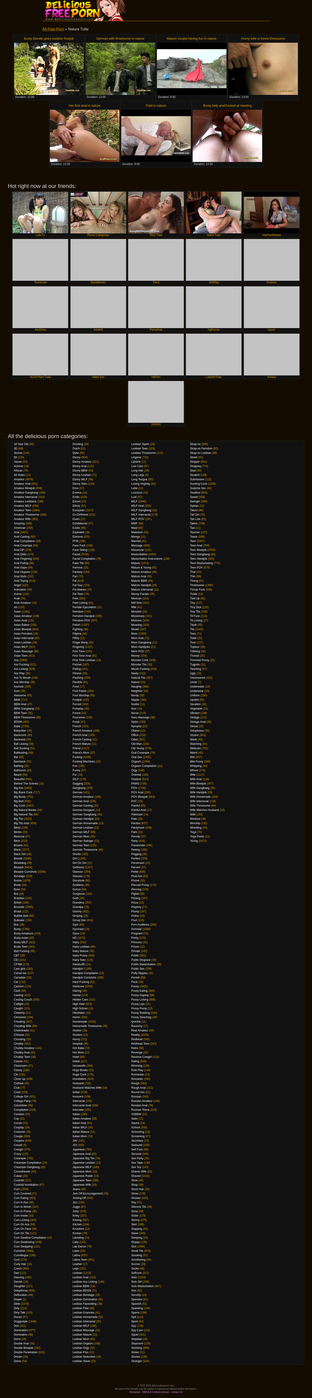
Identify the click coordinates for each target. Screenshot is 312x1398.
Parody (135, 836)
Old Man (136, 744)
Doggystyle (21, 1321)
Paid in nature (156, 105)
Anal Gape (20, 567)
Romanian (137, 1074)
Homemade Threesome (87, 1026)
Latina (76, 1255)
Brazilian (19, 898)
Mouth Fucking (140, 669)
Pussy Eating (139, 990)
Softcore (136, 1273)
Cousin (18, 1145)
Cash (17, 990)
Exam (76, 519)
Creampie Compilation (27, 1162)
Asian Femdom (23, 633)
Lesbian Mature (82, 1334)
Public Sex (137, 968)
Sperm (135, 1312)
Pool (134, 920)
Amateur (19, 479)
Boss (17, 889)
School (135, 1127)
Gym (75, 924)
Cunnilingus (21, 1255)
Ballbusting (21, 752)
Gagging (78, 783)
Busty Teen (21, 946)
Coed (17, 1092)
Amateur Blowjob (24, 488)
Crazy (17, 1154)
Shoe (134, 1180)
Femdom (78, 611)
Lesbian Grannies (83, 1312)
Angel (17, 585)
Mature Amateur (141, 572)
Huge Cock (79, 1074)
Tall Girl (194, 514)
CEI (16, 960)
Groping (78, 915)
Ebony (76, 457)
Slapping (136, 1228)
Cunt (17, 1259)
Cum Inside (21, 1215)
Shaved (136, 1176)
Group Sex (79, 920)
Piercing (136, 889)
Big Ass (18, 788)
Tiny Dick (195, 607)
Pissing (135, 898)
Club (17, 1087)
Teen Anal (196, 545)
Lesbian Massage (83, 1330)
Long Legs (137, 475)
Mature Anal (138, 576)
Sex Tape (137, 1162)
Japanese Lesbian (84, 1162)
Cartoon (19, 986)
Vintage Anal (198, 721)
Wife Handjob (198, 792)
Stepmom (137, 1343)
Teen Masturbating (201, 563)
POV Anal (137, 792)
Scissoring (137, 1131)
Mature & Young (141, 567)
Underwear (197, 691)
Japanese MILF (82, 1167)
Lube (134, 488)
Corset (18, 1123)
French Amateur (82, 730)
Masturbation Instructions (146, 558)
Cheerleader (21, 1030)
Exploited (78, 532)
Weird (193, 752)
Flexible (77, 682)
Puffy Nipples (139, 973)
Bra (16, 893)
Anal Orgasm (22, 572)
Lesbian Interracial (84, 1321)
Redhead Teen (140, 1043)
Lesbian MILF (81, 1325)
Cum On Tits (21, 1233)
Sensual (136, 1154)
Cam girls (20, 968)
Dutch (76, 448)
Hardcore (78, 986)
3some (18, 453)
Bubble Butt (21, 915)
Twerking (195, 669)
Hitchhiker (79, 1012)
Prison (135, 946)
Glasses (78, 876)
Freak (76, 721)
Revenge (136, 1052)
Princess (136, 942)
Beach (18, 774)
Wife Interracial (199, 801)
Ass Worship (21, 682)
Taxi (192, 527)
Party (134, 841)
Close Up (19, 1079)
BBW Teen (20, 713)
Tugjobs (195, 664)
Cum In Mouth (22, 1206)
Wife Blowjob (198, 783)
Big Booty (20, 796)
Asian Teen (21, 655)
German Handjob (83, 818)
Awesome (20, 695)
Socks (135, 1268)
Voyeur (194, 735)
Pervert (135, 867)
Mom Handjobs (140, 647)
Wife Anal (196, 779)
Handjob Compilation (85, 973)
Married (136, 541)
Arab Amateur (22, 602)
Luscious (136, 492)
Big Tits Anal (21, 823)
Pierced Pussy (140, 885)
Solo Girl (136, 1281)
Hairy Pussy (80, 955)
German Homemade (85, 823)
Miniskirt (136, 611)
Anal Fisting (21, 563)
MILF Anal (137, 505)
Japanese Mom (82, 1171)
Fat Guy (78, 585)
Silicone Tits (138, 1206)
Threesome (197, 585)
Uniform (195, 695)
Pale (134, 818)
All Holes (19, 475)
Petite (134, 871)
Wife (193, 774)
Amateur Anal (22, 483)
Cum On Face (22, 1228)
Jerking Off (79, 1198)
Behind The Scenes (26, 783)
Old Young (137, 748)
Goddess (78, 885)
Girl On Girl (79, 863)
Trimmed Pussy (199, 660)
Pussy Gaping (140, 995)
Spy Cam (137, 1330)
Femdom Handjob (84, 616)
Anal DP (19, 550)
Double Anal (21, 1343)
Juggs (76, 1206)
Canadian (20, 977)
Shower (136, 1198)
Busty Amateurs (23, 933)
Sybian (194, 505)
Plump (135, 911)
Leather (77, 1264)
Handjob (78, 968)
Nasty (134, 673)
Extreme (78, 536)
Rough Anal (138, 1087)
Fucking (77, 757)
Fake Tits (78, 563)
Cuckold (19, 1180)
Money (135, 655)
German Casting (83, 805)
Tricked (194, 655)
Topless (195, 647)
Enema (77, 492)
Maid (134, 527)
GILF (76, 779)
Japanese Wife (82, 1184)
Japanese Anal (82, 1154)
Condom (19, 1114)
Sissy (134, 1211)
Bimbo (18, 832)
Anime (18, 594)
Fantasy (78, 572)
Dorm (17, 1339)
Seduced (136, 1145)
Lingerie (136, 457)
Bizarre (18, 845)
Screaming (137, 1136)
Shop (134, 1184)
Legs (76, 1268)
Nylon (134, 721)
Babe (17, 726)
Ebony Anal (80, 466)
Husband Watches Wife (87, 1087)
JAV (75, 1140)
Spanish (136, 1303)
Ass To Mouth (22, 677)
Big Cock (19, 805)
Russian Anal (139, 1105)
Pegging (136, 854)
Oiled (134, 739)
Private (135, 951)
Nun (133, 708)
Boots (17, 885)
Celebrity (19, 1012)
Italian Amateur (82, 1118)
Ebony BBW (80, 470)
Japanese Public (83, 1176)
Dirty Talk (19, 1312)
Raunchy (136, 1026)
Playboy (136, 907)
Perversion (137, 863)
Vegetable (196, 708)
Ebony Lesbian (82, 475)
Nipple (135, 699)
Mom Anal (137, 638)
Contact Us (176, 1392)
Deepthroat (21, 1290)
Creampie (20, 1158)
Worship (195, 823)
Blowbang (20, 863)
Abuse (18, 461)
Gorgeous (79, 893)
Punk (134, 982)
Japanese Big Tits (84, 1158)
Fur (75, 774)
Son (133, 1290)
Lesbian (77, 1273)
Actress (18, 466)
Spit (133, 1317)
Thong (194, 580)
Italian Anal (79, 1123)
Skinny (135, 1220)
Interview (78, 1109)
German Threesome (85, 849)
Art (15, 607)
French (77, 726)
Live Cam (137, 466)
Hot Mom (78, 1052)
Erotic (76, 497)
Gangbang (79, 788)
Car (16, 982)
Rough (135, 1083)
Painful (135, 805)
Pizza (134, 902)
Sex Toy (136, 1167)
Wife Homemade (200, 796)
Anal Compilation (24, 541)
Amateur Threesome (26, 514)
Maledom (137, 532)
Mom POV (137, 651)
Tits (192, 629)
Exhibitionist (80, 523)
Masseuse (137, 550)
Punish (135, 977)
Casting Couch (23, 999)
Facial (76, 554)
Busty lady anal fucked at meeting (227, 105)
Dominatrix (20, 1334)
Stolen (135, 1352)
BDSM (18, 721)
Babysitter (20, 730)
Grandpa (78, 907)
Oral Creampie (140, 752)
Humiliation (79, 1079)
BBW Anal (20, 704)
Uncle (193, 682)
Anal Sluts (20, 576)
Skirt (134, 1224)
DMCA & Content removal (155, 1392)
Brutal (17, 911)
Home (76, 1017)
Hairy (76, 942)
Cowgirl (18, 1149)
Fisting (77, 669)
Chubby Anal (22, 1052)
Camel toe (20, 973)
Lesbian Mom (81, 1339)
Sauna (135, 1123)
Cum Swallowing (24, 1242)
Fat (74, 580)
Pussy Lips (138, 1004)
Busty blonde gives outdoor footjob (49, 38)
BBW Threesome (24, 717)
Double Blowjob (23, 1348)
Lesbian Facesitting (84, 1303)
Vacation (195, 704)
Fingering (78, 647)
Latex (76, 1251)
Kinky (76, 1215)
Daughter (19, 1286)
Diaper (18, 1299)
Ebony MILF (80, 479)
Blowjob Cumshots (25, 871)
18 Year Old (21, 444)
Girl (75, 858)
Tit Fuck (195, 616)
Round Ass (138, 1092)
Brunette (19, 907)
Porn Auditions (140, 924)
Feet (75, 598)
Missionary (137, 616)
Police (135, 915)
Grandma (78, 902)
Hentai (77, 995)
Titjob (193, 624)
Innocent (78, 1096)
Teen (193, 541)
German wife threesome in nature (120, 38)
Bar (16, 757)
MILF (134, 501)
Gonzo (77, 889)
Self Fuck (137, 1149)
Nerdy (135, 695)
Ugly (193, 673)
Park (134, 832)
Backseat (19, 739)
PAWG (135, 783)
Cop (16, 1118)
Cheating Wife (22, 1026)
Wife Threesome (200, 805)
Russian (136, 1096)
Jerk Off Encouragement (88, 1193)
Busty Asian (21, 938)
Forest (76, 713)
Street (193, 457)
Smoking (136, 1255)
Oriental (136, 774)
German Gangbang (84, 814)
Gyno (76, 933)
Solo (134, 1277)
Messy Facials (140, 594)
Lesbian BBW (81, 1286)
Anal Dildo (20, 554)
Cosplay (19, 1127)
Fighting (78, 629)
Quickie (135, 1021)
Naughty (136, 686)
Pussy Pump (139, 1008)
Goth (76, 898)
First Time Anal (82, 655)
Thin (192, 576)
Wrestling (196, 827)
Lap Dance (79, 1246)
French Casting (82, 739)
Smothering (138, 1259)
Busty (17, 929)
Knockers (78, 1228)
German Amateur (83, 796)
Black (17, 849)
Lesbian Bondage (83, 1295)
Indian (76, 1092)
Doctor (18, 1317)
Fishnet (77, 664)
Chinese (19, 1034)
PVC (134, 801)
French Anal (80, 735)
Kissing (77, 1220)
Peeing (135, 849)
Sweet (194, 497)
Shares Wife (138, 1171)
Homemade (80, 1021)
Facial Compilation (84, 558)
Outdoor (136, 779)
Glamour (78, 871)
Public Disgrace (140, 960)
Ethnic (76, 505)
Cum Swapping (23, 1246)
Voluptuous (197, 730)
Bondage (19, 876)
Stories (135, 1356)
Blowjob (19, 867)
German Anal (81, 801)
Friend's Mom (81, 752)
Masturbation (139, 554)
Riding (135, 1061)
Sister (134, 1215)
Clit (16, 1074)
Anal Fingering (23, 558)
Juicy (76, 1211)
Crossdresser (22, 1171)
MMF (134, 523)
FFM (75, 541)
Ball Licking (21, 744)
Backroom (20, 735)
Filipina (77, 633)
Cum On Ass (21, 1224)
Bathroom (20, 770)
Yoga (193, 832)
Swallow (195, 492)
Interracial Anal (82, 1105)
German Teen (81, 845)
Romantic (137, 1079)
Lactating (78, 1237)
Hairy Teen (79, 960)
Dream (18, 1356)
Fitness (77, 673)
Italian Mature (81, 1131)
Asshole (19, 686)
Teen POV (196, 567)
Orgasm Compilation (143, 766)
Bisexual (19, 836)
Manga (135, 536)
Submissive (197, 479)
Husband (78, 1083)
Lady (76, 1242)
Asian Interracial (24, 638)
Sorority (136, 1295)
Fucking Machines (84, 761)
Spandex (136, 1299)
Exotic (76, 527)
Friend (76, 748)
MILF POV (137, 519)
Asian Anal (20, 620)
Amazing (19, 523)
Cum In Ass (21, 1202)
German (78, 792)
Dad (16, 1273)
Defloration (20, 1295)
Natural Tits (138, 677)
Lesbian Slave (81, 1361)
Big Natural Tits (23, 814)
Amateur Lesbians (25, 501)
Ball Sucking (21, 748)
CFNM (18, 964)
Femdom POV (81, 620)
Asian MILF (21, 647)
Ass (16, 660)
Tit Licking (196, 620)
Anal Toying (21, 580)
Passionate (138, 845)
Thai (192, 572)
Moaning (136, 624)
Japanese (79, 1149)
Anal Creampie (23, 545)
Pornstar (136, 929)
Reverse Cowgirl (141, 1057)
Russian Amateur (141, 1101)
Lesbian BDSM (82, 1290)
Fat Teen (78, 594)
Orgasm (136, 761)
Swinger (195, 501)
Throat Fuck (197, 589)
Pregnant (137, 933)
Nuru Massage (140, 717)
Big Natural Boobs (25, 810)
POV (134, 788)
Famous (78, 567)
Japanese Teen (82, 1180)
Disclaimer (135, 1392)
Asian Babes (21, 624)
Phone (135, 880)
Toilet (193, 638)
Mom (134, 633)
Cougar (18, 1136)
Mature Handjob (141, 585)
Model (135, 629)
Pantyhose (137, 827)
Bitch (17, 841)
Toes (193, 633)
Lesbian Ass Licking (85, 1281)
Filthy (76, 638)
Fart (75, 576)
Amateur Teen (22, 510)
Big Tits (18, 818)
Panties (135, 823)
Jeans (76, 1189)
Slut (133, 1246)
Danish (18, 1281)
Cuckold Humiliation (26, 1184)
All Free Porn (53, 29)
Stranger (136, 1361)
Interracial (79, 1101)
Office (134, 735)
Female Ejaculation (84, 607)
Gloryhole (78, 880)
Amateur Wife (22, 519)
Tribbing (195, 651)
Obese (135, 730)
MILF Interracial (140, 514)
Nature (135, 682)
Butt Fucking (21, 951)
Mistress (136, 620)
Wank (193, 739)
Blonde (18, 858)
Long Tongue (139, 479)
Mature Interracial (142, 589)
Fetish (76, 624)
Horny (76, 1039)
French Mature (82, 744)
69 (15, 457)
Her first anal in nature (85, 105)
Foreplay (78, 708)
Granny (77, 911)
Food (76, 686)
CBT (16, 955)
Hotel (76, 1057)
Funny (76, 770)
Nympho (136, 726)
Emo (75, 488)
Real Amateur (139, 1030)
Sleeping (136, 1237)
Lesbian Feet (81, 1308)
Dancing (19, 1277)
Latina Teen (80, 1259)
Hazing (77, 990)
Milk (133, 607)
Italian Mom (80, 1136)
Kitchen (77, 1224)
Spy (133, 1325)
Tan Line (195, 519)
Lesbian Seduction (84, 1356)
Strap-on (195, 444)
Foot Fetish (79, 691)
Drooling (78, 444)
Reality (135, 1034)
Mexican (136, 598)
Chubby (18, 1043)
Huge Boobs (80, 1070)
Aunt (17, 691)
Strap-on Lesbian (200, 453)
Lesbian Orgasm (83, 1343)
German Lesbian (83, 827)
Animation (20, 589)
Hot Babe (78, 1048)
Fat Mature (79, 589)
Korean (77, 1233)
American (20, 527)
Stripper (195, 461)
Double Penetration (26, 1352)
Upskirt (194, 699)
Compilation (21, 1109)
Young (194, 841)
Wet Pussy (196, 761)
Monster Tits (138, 664)
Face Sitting (80, 550)
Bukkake (19, 920)
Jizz (75, 1202)
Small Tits (137, 1251)
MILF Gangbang (141, 510)
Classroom (20, 1065)
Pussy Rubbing (140, 1012)
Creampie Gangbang (27, 1167)
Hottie (76, 1061)
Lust (134, 497)
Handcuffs (79, 964)
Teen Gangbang (200, 554)
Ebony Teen (80, 483)
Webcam (195, 748)
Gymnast (78, 929)
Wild (192, 814)
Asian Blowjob (22, 629)
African (18, 470)
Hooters (77, 1034)
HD (74, 938)
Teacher (195, 532)
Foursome (79, 717)
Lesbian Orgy (81, 1348)
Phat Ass (136, 876)
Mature (135, 563)
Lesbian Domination (85, 1299)
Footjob (77, 699)
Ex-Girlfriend (80, 514)
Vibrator (195, 713)
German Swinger (83, 841)
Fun (75, 766)
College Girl (21, 1096)
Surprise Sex (198, 488)
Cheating (19, 1021)
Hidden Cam (80, 999)
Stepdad (136, 1339)
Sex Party (137, 1158)
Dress (17, 1361)
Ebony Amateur (82, 461)
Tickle (193, 594)
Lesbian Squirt (140, 444)
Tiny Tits (195, 611)
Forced (77, 704)
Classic (18, 1061)
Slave (134, 1233)
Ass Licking (21, 669)
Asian (17, 611)
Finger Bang (80, 642)
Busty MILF (21, 942)
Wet (192, 757)
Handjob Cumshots (84, 977)
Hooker (77, 1030)
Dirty (17, 1308)
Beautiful (19, 779)
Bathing (18, 766)
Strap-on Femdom (201, 448)
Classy (18, 1070)
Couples (19, 1140)
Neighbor (137, 691)
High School (80, 1008)
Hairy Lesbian (81, 946)
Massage (137, 545)
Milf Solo (136, 602)
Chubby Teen (22, 1057)
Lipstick (135, 461)
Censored (20, 1017)
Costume (19, 1131)
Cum (17, 1189)
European (79, 510)
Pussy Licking (139, 999)
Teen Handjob (198, 558)
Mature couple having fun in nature (192, 38)
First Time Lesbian (84, 660)
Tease (193, 536)
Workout (195, 818)
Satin (134, 1118)
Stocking (136, 1348)
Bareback (20, 761)
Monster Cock (139, 660)
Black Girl (20, 854)
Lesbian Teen (139, 448)
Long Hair (137, 470)
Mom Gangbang (141, 642)
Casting (18, 995)
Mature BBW (139, 580)
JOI (75, 1145)
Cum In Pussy (22, 1211)
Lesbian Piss (80, 1352)
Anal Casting (22, 536)
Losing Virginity (140, 483)
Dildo (17, 1303)
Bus (16, 924)
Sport (134, 1321)
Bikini (17, 827)
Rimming (136, 1065)
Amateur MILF (23, 505)
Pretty (134, 938)
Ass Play (19, 673)
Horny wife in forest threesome (263, 38)
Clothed (18, 1083)
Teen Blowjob (198, 550)
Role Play (137, 1070)
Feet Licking (80, 602)
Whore (194, 770)
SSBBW (136, 1114)
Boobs (18, 880)
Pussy (135, 986)
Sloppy (135, 1242)
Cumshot (19, 1251)
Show (134, 1193)
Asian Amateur (23, 616)
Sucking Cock (198, 483)
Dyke (76, 453)
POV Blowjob (139, 796)
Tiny (192, 602)
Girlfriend (78, 867)
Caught (18, 1008)
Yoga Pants (197, 836)
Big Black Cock (23, 792)
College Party (22, 1101)
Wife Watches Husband (204, 810)
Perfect (135, 858)
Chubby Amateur (24, 1048)
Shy (133, 1202)
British (18, 902)
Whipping (196, 766)
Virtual (194, 726)
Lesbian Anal (81, 1277)
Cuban (18, 1176)
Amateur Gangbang (26, 492)
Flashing (78, 677)
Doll (16, 1325)
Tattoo (194, 523)
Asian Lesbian (22, 642)
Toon (193, 642)
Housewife (79, 1065)
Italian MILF (80, 1127)
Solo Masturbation (142, 1286)
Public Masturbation (143, 964)
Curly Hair (20, 1264)
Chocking (19, 1039)
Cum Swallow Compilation (30, 1237)
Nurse (135, 713)
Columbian (20, 1105)
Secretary (137, 1140)
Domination (21, 1330)
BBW (17, 699)
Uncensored (197, 677)
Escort (76, 501)
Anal (16, 532)
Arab (17, 598)
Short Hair (137, 1189)
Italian (76, 1114)
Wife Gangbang (199, 788)
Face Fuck (79, 545)
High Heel (79, 1004)
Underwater (197, 686)
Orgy (134, 770)
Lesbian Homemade (85, 1317)
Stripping (195, 466)
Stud (193, 470)
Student (195, 475)
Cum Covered (22, 1193)
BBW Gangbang (24, 708)
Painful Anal (138, 810)
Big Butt (19, 801)
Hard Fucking (81, 982)
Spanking (137, 1308)
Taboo (194, 510)
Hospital (78, 1043)
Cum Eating (21, 1198)
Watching (196, 744)
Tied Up (195, 598)
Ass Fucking (21, 664)
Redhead (137, 1039)
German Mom (81, 836)
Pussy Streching (141, 1017)
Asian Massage (23, 651)
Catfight (18, 1004)
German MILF (81, 832)
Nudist (135, 704)
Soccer (135, 1264)
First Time (79, 651)
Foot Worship (81, 695)
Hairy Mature (81, 951)
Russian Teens (140, 1109)
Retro (134, 1048)
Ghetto (77, 854)
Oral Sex (136, 757)
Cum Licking (21, 1220)
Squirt (134, 1334)
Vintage (194, 717)
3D (15, 448)
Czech (18, 1268)
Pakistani (137, 814)
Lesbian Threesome (143, 453)
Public (135, 955)
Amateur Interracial (25, 497)
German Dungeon (84, 810)
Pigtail (135, 893)
